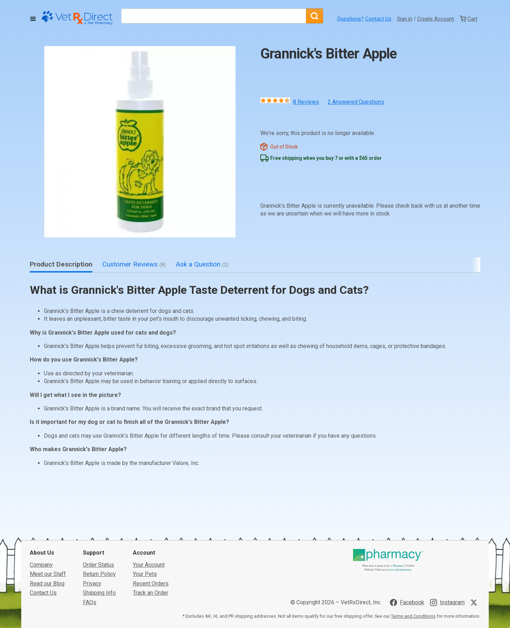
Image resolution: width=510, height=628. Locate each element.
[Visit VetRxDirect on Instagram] (447, 581)
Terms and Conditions (413, 595)
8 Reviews (306, 102)
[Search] (314, 16)
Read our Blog (47, 562)
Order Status (98, 543)
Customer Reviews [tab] (134, 264)
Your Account (149, 543)
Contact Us (378, 19)
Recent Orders (151, 562)
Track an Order (150, 572)
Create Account (435, 19)
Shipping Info (99, 572)
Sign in (404, 19)
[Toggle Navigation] (33, 19)
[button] (140, 141)
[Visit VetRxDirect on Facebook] (407, 581)
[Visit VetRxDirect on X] (475, 581)
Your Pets (145, 553)
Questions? (350, 19)
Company (41, 543)
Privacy (92, 562)
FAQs (89, 581)
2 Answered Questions (356, 102)
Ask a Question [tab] (202, 264)
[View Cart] (468, 18)
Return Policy (99, 553)
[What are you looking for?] (213, 16)
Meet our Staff (48, 553)
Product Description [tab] (61, 264)
